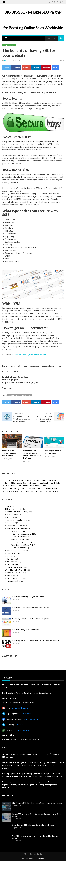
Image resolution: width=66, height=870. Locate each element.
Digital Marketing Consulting (17, 512)
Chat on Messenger (31, 719)
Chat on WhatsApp (22, 730)
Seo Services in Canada (18, 537)
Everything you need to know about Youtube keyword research (35, 640)
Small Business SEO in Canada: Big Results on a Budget (25, 486)
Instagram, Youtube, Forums (18, 520)
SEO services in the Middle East (21, 545)
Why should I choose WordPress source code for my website (22, 419)
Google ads (11, 517)
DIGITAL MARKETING (13, 509)
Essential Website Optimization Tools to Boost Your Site (11, 453)
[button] (4, 2)
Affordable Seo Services (16, 525)
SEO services (39, 858)
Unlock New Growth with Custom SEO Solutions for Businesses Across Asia (33, 491)
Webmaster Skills (9, 45)
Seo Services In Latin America (21, 542)
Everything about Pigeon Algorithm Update (28, 597)
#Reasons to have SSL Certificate (19, 395)
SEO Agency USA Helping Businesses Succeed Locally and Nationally (30, 480)
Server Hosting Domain (16, 578)
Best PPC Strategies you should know (26, 630)
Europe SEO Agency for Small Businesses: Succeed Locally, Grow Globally (32, 483)
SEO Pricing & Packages (16, 550)
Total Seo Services (14, 553)
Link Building (12, 559)
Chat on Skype (26, 714)
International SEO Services (17, 528)
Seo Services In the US (18, 548)
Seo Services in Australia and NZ (22, 534)
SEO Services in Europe (18, 539)
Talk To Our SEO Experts (16, 567)
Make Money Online (14, 573)
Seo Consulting (13, 564)
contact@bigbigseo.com (21, 708)
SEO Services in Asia (17, 531)
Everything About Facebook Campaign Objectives (30, 608)
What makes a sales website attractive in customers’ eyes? (44, 419)
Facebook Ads (12, 514)
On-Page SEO (12, 562)
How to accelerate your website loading (29, 355)
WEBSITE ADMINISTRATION (15, 570)
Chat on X (19, 725)
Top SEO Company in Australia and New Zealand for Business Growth (31, 488)
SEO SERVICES (10, 523)
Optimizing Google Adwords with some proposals (30, 619)
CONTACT (9, 506)
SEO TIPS (8, 556)
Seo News (11, 575)
